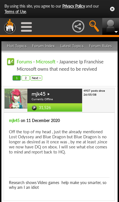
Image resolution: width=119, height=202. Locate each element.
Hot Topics (17, 45)
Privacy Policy (73, 6)
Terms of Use (15, 11)
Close (112, 9)
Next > (36, 78)
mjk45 (39, 94)
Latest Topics (72, 45)
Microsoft (45, 62)
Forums (24, 62)
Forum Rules (100, 45)
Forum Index (43, 45)
